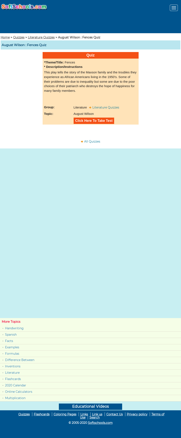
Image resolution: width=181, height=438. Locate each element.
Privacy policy (137, 414)
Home (5, 37)
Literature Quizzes (41, 37)
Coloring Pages (65, 414)
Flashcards (13, 379)
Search (94, 417)
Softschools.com (100, 423)
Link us (97, 414)
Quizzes (18, 37)
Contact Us (114, 414)
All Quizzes (92, 141)
